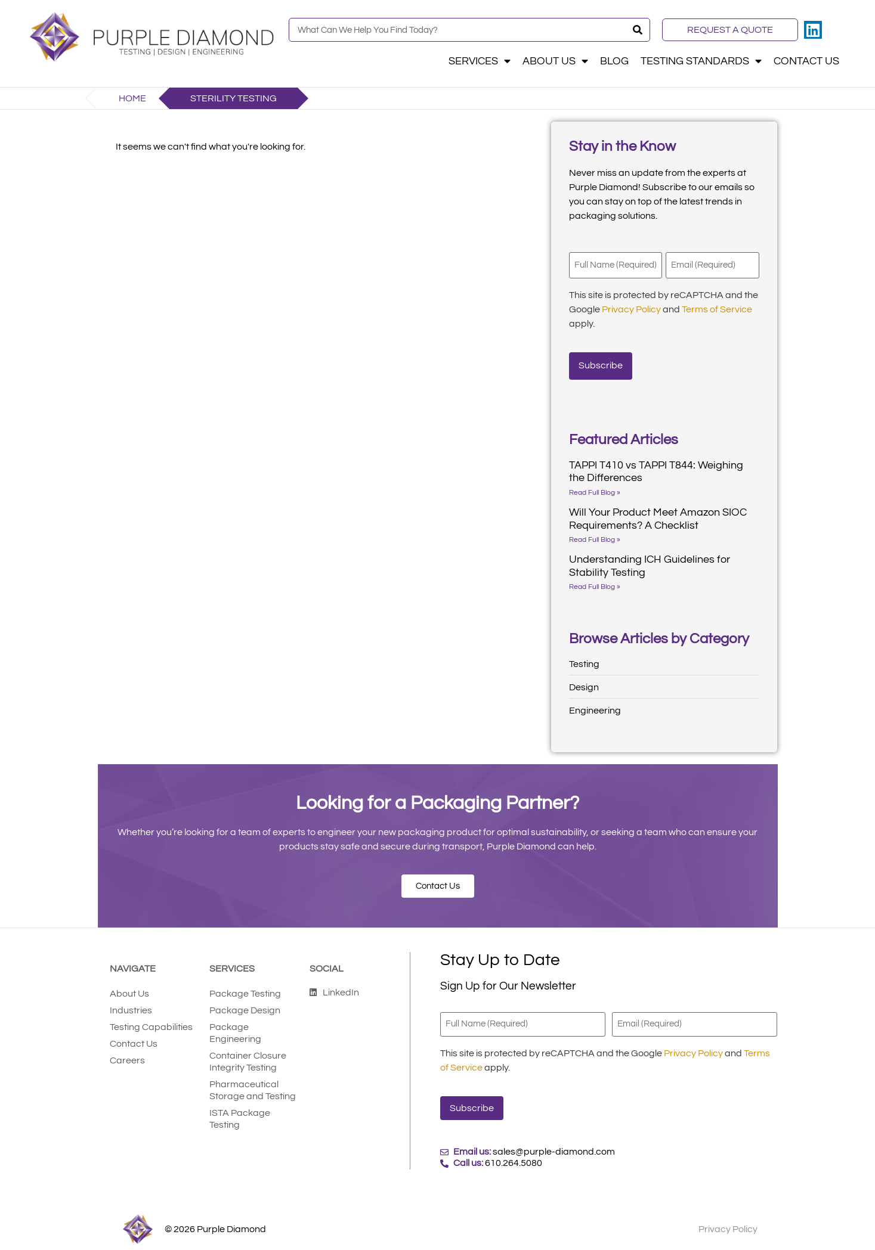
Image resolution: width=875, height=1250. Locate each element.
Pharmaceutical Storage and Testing (252, 1085)
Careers (127, 1055)
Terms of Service (717, 307)
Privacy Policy (631, 307)
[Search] (638, 29)
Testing (584, 658)
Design (584, 682)
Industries (131, 1005)
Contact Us (806, 61)
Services (480, 61)
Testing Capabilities (151, 1021)
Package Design (244, 1005)
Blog (614, 61)
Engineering (595, 705)
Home (132, 98)
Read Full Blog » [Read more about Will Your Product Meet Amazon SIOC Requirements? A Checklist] (594, 534)
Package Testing (245, 988)
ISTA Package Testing (239, 1113)
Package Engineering (235, 1027)
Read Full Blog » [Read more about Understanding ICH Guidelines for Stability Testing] (594, 581)
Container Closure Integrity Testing (247, 1056)
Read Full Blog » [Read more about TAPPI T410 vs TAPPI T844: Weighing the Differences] (594, 487)
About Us (555, 61)
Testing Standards (701, 61)
